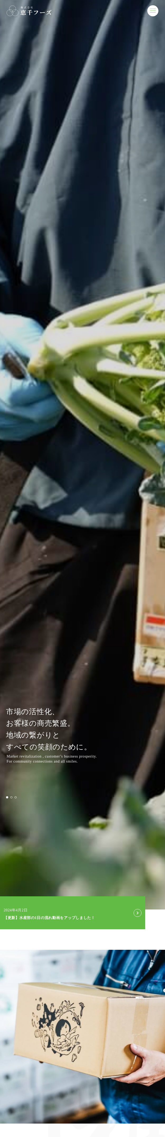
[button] (7, 797)
